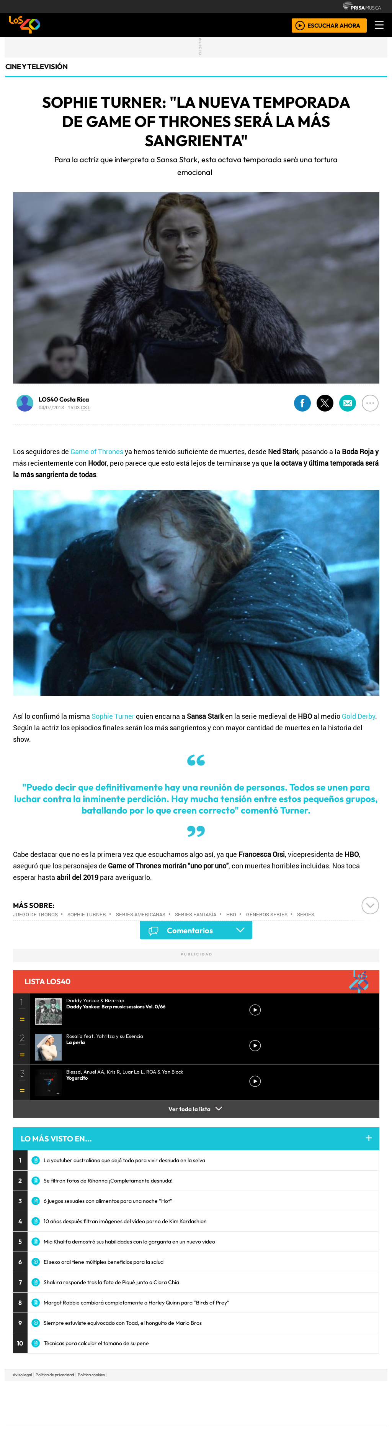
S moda (242, 1424)
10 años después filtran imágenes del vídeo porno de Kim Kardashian (125, 1221)
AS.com (281, 1392)
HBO (231, 914)
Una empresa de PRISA (40, 1398)
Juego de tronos (35, 914)
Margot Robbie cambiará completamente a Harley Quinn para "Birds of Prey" (136, 1302)
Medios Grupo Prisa (40, 1416)
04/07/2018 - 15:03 (64, 407)
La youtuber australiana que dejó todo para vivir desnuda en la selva (124, 1160)
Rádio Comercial (345, 1424)
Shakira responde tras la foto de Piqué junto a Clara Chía (111, 1282)
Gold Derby (358, 716)
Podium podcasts (103, 1413)
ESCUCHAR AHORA (333, 25)
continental (241, 1403)
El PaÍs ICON (211, 1424)
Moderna (141, 1424)
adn (306, 1392)
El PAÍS (108, 1392)
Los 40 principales (145, 1392)
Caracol (334, 1392)
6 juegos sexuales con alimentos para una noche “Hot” (108, 1200)
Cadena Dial (308, 1403)
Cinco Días (212, 1403)
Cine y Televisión (36, 66)
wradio (183, 1403)
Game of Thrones (96, 451)
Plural (177, 1424)
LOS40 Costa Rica (64, 399)
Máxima (262, 1403)
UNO (161, 1403)
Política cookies (91, 1374)
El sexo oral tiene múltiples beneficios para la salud (103, 1261)
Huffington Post (118, 1403)
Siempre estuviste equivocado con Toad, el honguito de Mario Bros (123, 1322)
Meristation (311, 1424)
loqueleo (275, 1424)
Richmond (103, 1424)
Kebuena (335, 1403)
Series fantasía (195, 914)
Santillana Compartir (222, 1392)
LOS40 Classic (284, 1403)
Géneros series (266, 914)
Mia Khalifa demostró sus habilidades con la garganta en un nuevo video (129, 1241)
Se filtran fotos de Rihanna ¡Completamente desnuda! (108, 1180)
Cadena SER (256, 1392)
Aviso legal (22, 1374)
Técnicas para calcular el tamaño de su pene (96, 1343)
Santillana (181, 1392)
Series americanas (140, 914)
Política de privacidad (55, 1374)
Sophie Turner (112, 716)
